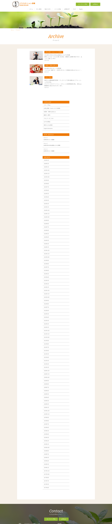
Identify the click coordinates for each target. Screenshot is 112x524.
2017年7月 (74, 434)
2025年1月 (74, 160)
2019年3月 (74, 390)
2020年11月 (75, 327)
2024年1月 (74, 200)
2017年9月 (74, 430)
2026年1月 (74, 120)
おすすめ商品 (75, 74)
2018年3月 (74, 417)
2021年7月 (74, 300)
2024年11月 (75, 166)
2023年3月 (74, 233)
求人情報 (75, 497)
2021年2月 (74, 317)
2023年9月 (74, 213)
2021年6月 (74, 303)
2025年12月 (75, 123)
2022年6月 (74, 263)
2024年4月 (74, 190)
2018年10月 (75, 400)
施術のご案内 (75, 68)
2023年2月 (74, 236)
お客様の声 (67, 9)
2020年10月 (75, 330)
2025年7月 (74, 140)
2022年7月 (74, 260)
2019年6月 (74, 380)
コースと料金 (57, 9)
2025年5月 (74, 146)
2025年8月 (74, 136)
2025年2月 (74, 156)
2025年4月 (74, 150)
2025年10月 (75, 130)
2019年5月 (74, 383)
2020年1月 (74, 360)
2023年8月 (74, 216)
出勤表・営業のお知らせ (78, 64)
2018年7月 (74, 407)
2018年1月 (74, 420)
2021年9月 (74, 293)
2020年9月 (74, 333)
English (81, 9)
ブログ (74, 9)
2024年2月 (74, 196)
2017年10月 (75, 427)
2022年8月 (74, 256)
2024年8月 (74, 176)
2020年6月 (74, 343)
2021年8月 (74, 297)
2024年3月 (74, 193)
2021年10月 (75, 290)
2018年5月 (74, 410)
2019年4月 (74, 387)
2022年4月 (74, 270)
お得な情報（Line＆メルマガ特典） (81, 61)
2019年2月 (74, 393)
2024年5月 (74, 186)
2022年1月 (74, 280)
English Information (76, 81)
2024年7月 (74, 180)
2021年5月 (74, 307)
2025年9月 (74, 133)
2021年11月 (75, 287)
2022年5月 (74, 267)
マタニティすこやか (77, 71)
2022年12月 (75, 243)
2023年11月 (75, 206)
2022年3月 (74, 273)
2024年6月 (74, 183)
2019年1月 (74, 397)
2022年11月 (75, 246)
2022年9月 (74, 253)
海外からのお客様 (76, 78)
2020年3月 (74, 353)
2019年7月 (74, 377)
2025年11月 (75, 126)
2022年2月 (74, 277)
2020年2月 (74, 357)
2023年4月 (74, 230)
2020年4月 (74, 350)
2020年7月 (74, 340)
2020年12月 (75, 323)
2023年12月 (75, 203)
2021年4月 (74, 310)
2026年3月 (74, 113)
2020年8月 (74, 337)
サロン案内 (38, 9)
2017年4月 (74, 440)
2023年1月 (74, 240)
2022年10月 (75, 250)
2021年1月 (74, 320)
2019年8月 (74, 373)
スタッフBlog (75, 58)
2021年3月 (74, 313)
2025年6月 (74, 143)
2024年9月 (74, 173)
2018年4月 (74, 413)
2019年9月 (74, 370)
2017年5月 (74, 437)
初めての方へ (48, 9)
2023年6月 (74, 223)
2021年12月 (75, 283)
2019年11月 (75, 367)
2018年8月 (74, 403)
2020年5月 (74, 347)
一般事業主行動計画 (75, 501)
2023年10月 (75, 210)
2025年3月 (74, 153)
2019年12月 (75, 363)
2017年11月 (75, 423)
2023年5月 (74, 226)
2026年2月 (74, 116)
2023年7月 (74, 220)
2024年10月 (75, 170)
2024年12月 (75, 163)
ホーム (31, 9)
